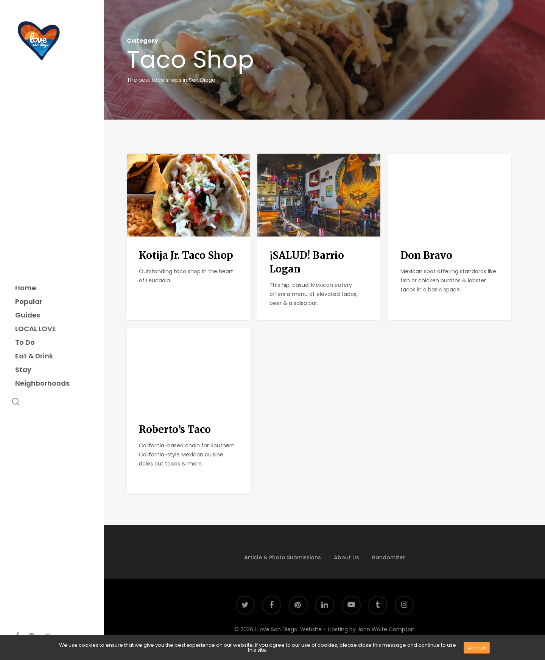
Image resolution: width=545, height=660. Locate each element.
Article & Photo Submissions (282, 557)
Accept (477, 647)
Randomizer (388, 557)
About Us (346, 557)
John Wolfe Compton (385, 629)
